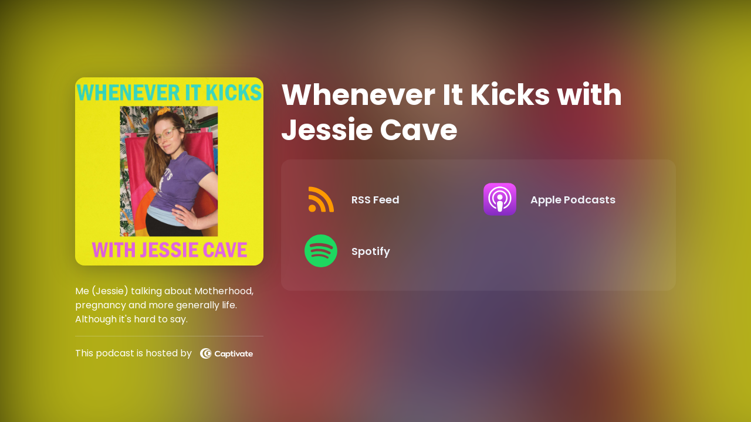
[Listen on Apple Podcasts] (563, 199)
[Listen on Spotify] (384, 251)
